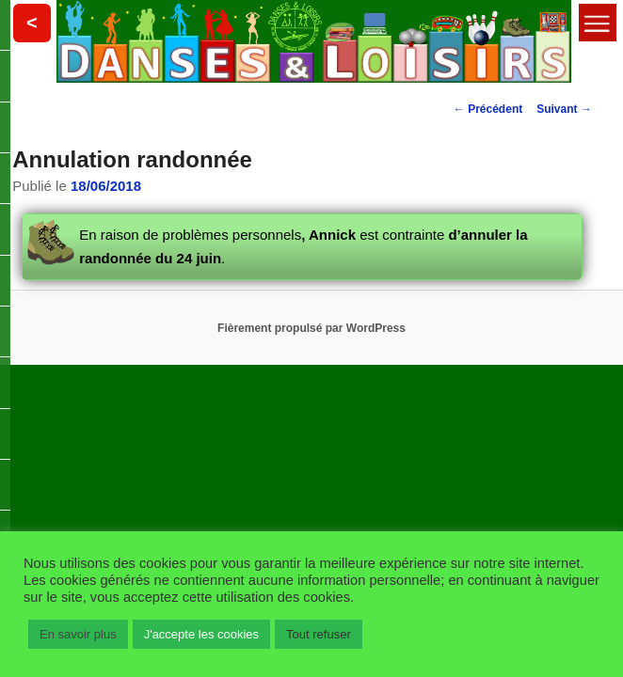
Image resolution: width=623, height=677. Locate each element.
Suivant (564, 109)
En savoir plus (78, 634)
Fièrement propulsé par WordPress (311, 328)
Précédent (488, 109)
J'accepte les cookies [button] (201, 634)
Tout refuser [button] (318, 634)
